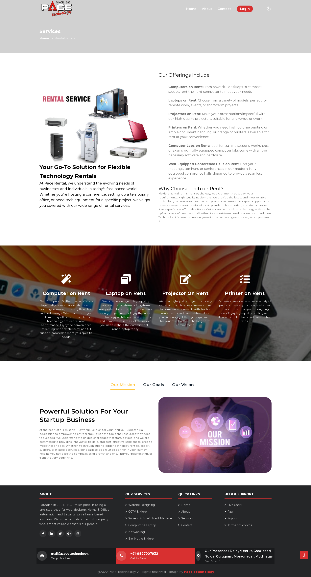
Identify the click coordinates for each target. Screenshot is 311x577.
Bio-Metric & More (139, 538)
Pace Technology (199, 572)
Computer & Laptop (140, 525)
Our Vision (183, 384)
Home (192, 8)
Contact (224, 9)
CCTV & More (136, 511)
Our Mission (122, 384)
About (207, 9)
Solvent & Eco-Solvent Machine (148, 518)
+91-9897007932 (144, 554)
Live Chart (233, 505)
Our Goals (153, 384)
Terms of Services (238, 525)
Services (185, 518)
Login (245, 9)
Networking (135, 532)
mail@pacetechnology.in (71, 554)
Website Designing (140, 505)
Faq (229, 511)
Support (232, 518)
